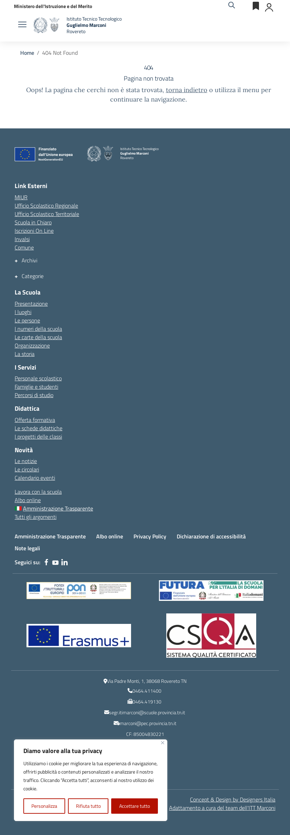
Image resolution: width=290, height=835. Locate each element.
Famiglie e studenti (36, 386)
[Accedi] (269, 6)
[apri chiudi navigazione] (22, 25)
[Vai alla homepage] (47, 25)
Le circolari (27, 469)
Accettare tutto (134, 806)
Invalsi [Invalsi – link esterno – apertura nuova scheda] (22, 239)
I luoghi (23, 312)
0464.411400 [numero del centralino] (146, 690)
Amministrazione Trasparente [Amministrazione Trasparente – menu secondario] (58, 508)
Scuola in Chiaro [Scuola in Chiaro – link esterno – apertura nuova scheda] (33, 222)
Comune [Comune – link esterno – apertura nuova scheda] (24, 247)
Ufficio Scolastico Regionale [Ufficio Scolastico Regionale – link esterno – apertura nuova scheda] (46, 205)
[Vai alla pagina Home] (27, 53)
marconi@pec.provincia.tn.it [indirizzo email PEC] (148, 723)
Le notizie (26, 461)
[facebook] (46, 562)
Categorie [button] (33, 276)
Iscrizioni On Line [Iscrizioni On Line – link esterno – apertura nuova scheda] (34, 230)
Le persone (27, 320)
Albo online (28, 500)
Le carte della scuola (38, 337)
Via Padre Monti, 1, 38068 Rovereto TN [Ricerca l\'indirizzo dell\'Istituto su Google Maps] (146, 681)
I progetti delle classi (38, 436)
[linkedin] (64, 562)
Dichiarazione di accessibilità (211, 536)
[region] (90, 780)
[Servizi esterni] (256, 5)
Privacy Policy (149, 536)
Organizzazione (32, 345)
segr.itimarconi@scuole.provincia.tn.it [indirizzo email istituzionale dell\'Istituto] (147, 712)
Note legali (27, 548)
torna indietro (186, 90)
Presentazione (31, 303)
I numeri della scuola (38, 329)
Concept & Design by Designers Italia (232, 799)
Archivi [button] (29, 260)
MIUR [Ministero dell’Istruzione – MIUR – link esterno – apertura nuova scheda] (21, 197)
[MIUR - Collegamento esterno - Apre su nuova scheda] (53, 6)
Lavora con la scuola (38, 491)
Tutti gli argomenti (35, 517)
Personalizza (44, 806)
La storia (25, 354)
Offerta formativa (35, 420)
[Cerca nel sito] (231, 5)
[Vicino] (162, 742)
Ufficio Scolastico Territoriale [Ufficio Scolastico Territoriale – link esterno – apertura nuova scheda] (47, 214)
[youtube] (55, 562)
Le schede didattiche (38, 428)
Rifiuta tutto (88, 806)
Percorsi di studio (34, 395)
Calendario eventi (35, 478)
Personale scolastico (38, 378)
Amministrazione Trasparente (50, 536)
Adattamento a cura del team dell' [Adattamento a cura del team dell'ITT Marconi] (222, 808)
